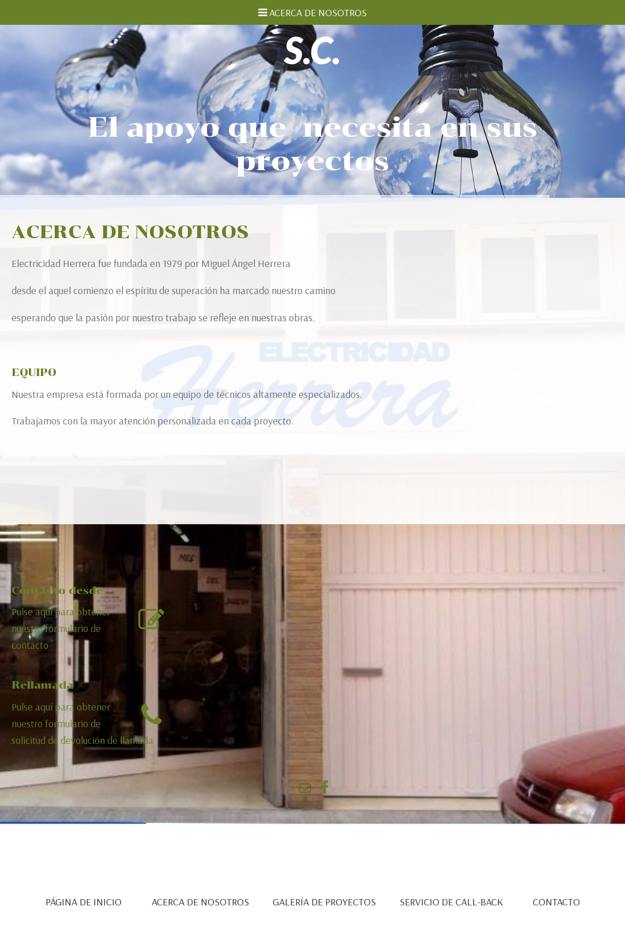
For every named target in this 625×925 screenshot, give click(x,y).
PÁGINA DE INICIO (84, 901)
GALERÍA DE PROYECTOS (324, 901)
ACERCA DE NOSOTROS (200, 901)
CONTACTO (556, 901)
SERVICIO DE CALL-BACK (451, 901)
